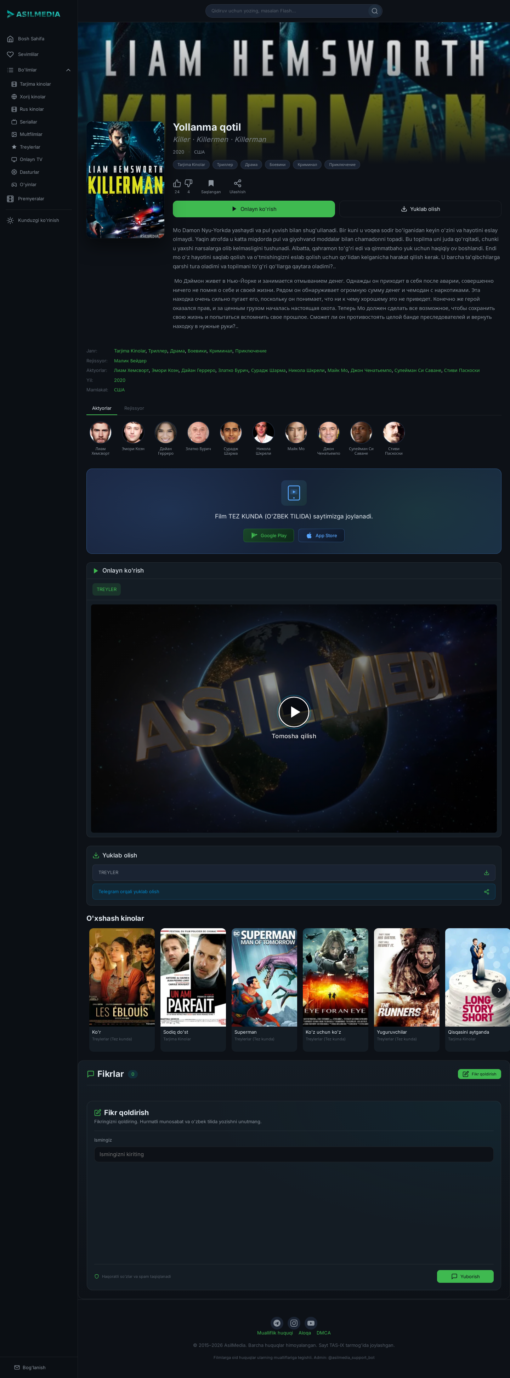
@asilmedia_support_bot (351, 1357)
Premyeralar (25, 198)
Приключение (342, 164)
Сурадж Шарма (268, 370)
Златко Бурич (233, 370)
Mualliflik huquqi (275, 1333)
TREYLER (107, 589)
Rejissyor (134, 408)
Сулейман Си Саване (418, 370)
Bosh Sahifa (25, 38)
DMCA (324, 1333)
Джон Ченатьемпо (371, 370)
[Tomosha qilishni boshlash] (294, 718)
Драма (251, 164)
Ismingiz (103, 1140)
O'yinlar (23, 185)
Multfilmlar (26, 134)
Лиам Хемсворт (131, 370)
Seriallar (24, 122)
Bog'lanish (30, 1368)
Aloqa (305, 1333)
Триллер (225, 164)
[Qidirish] (374, 11)
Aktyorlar (102, 408)
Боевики (277, 164)
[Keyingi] (499, 990)
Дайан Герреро (198, 370)
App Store (321, 535)
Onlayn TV (26, 159)
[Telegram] (277, 1323)
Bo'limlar (39, 70)
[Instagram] (294, 1323)
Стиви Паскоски (462, 370)
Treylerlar (25, 147)
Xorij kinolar (28, 97)
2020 (178, 152)
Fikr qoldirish (480, 1074)
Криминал (307, 164)
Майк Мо (338, 370)
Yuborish (465, 1277)
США (199, 152)
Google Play (269, 535)
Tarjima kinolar (31, 84)
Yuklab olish (420, 209)
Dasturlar (25, 172)
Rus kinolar (27, 109)
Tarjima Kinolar (191, 164)
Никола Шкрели (307, 370)
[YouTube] (311, 1323)
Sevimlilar (23, 54)
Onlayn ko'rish (254, 209)
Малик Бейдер (130, 360)
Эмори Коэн (165, 370)
